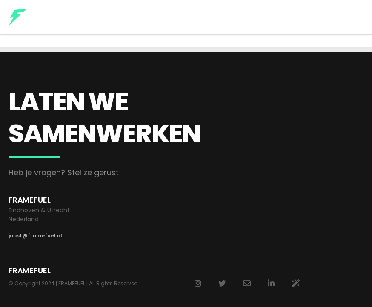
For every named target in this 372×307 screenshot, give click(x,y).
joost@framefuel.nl (35, 235)
